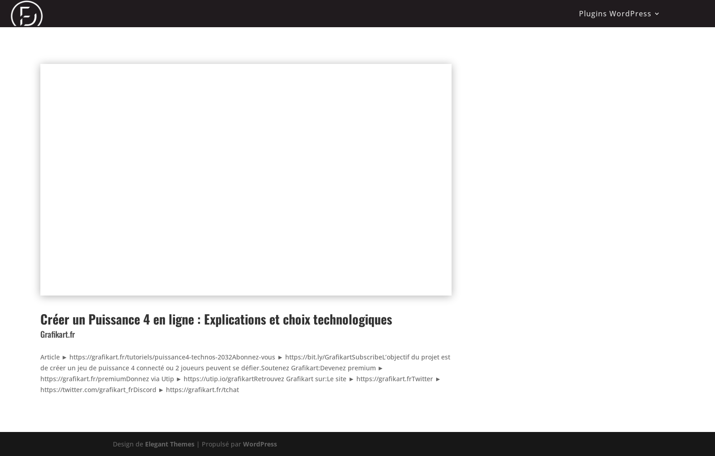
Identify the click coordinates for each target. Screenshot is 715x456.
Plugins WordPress (615, 14)
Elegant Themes (170, 444)
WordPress (260, 444)
